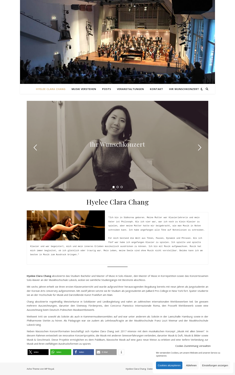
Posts (106, 89)
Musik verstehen (84, 89)
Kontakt (156, 89)
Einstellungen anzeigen (215, 365)
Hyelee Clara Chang (51, 89)
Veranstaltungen (130, 89)
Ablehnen (191, 365)
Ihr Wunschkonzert (184, 89)
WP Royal (49, 368)
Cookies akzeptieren (169, 365)
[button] (38, 352)
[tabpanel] (117, 146)
